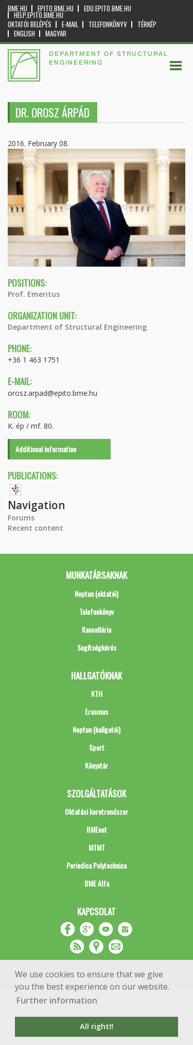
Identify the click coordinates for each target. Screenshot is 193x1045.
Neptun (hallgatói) (96, 729)
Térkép (146, 24)
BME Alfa (96, 883)
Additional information (45, 449)
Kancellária (96, 629)
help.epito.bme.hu (38, 15)
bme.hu (17, 8)
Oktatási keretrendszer (96, 811)
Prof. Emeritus (34, 294)
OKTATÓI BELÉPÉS (29, 24)
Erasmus (96, 711)
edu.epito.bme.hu (107, 8)
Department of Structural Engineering (77, 327)
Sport (96, 747)
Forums (21, 517)
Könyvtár (96, 765)
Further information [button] (56, 1000)
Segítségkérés (96, 647)
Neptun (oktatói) (96, 593)
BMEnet (96, 829)
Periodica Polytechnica (96, 865)
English (24, 33)
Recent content (35, 528)
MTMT (97, 847)
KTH (96, 693)
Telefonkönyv (108, 24)
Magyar (55, 33)
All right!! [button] (96, 1026)
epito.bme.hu (56, 8)
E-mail (70, 24)
